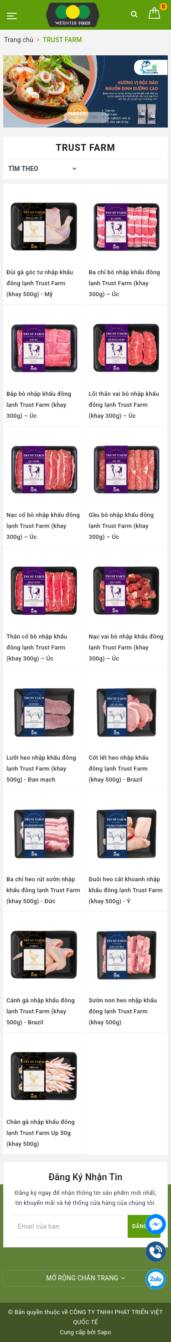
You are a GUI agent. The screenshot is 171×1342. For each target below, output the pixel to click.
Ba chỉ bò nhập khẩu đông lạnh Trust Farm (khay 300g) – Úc (124, 283)
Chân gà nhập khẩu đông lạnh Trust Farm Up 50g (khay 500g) (40, 1132)
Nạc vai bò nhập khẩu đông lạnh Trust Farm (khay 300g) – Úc (126, 647)
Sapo (104, 1332)
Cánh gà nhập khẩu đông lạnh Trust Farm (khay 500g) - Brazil (40, 1011)
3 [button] (82, 117)
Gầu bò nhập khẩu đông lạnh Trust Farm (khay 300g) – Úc (121, 525)
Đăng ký (144, 1226)
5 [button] (105, 117)
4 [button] (93, 117)
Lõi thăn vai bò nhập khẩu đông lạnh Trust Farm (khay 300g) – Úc (124, 404)
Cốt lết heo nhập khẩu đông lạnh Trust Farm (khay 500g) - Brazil (119, 768)
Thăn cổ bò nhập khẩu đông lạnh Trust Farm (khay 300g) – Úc (36, 647)
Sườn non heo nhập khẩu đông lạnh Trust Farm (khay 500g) (123, 1011)
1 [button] (62, 117)
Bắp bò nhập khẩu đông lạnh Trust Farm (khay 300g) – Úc (38, 404)
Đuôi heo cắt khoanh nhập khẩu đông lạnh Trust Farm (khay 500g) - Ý (126, 890)
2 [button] (71, 117)
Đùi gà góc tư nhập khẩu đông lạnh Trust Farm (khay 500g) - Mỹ (39, 283)
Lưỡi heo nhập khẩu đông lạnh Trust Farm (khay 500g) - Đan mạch (41, 768)
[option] (85, 91)
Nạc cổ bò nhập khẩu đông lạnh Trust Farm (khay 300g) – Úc (43, 525)
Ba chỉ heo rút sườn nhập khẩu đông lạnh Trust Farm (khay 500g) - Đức (43, 890)
